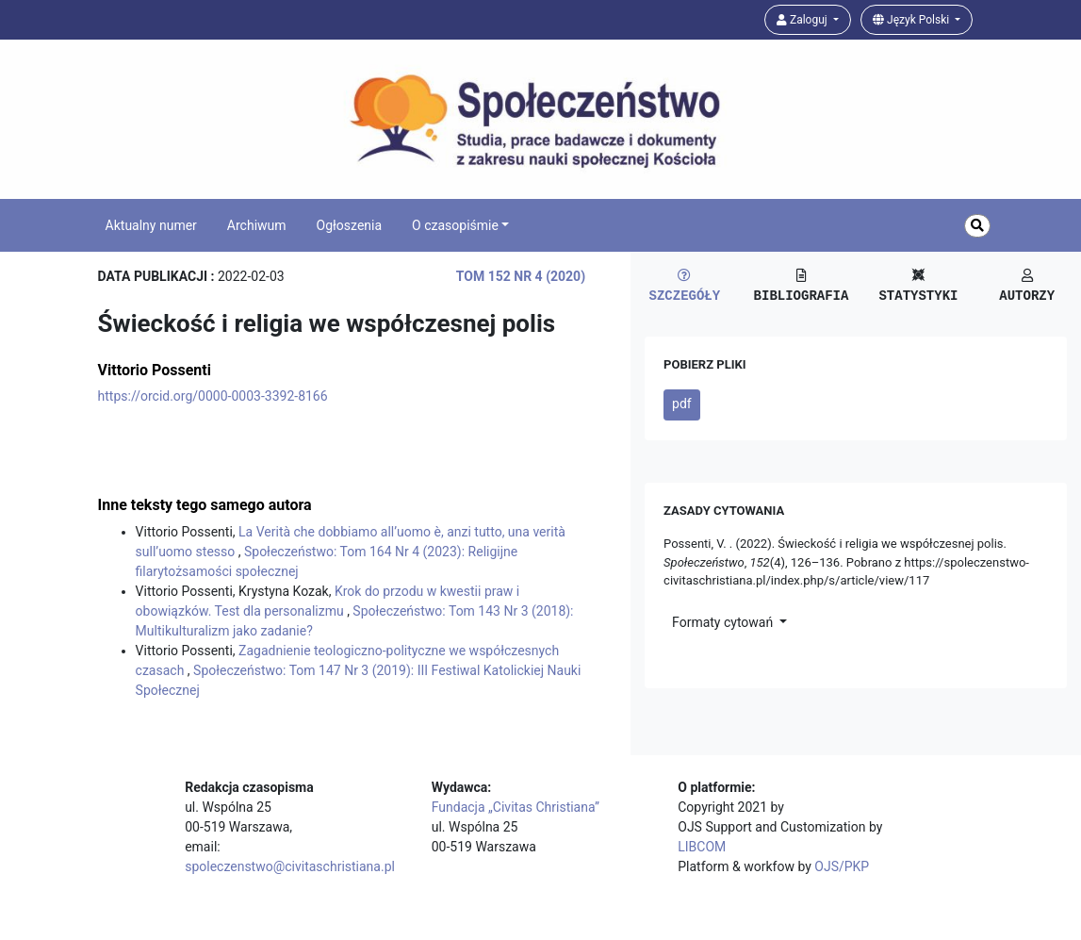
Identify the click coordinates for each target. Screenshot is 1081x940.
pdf (682, 403)
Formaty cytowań (724, 622)
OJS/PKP (841, 866)
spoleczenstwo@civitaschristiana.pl (290, 866)
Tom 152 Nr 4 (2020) (520, 276)
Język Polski (912, 19)
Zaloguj (803, 19)
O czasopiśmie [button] (455, 225)
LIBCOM (702, 846)
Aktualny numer (151, 225)
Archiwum (257, 225)
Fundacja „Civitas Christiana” (515, 807)
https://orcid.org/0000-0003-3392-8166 (213, 396)
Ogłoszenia (350, 225)
